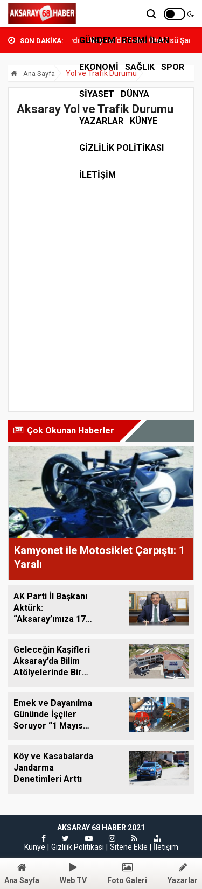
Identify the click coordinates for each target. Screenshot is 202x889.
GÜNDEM (97, 40)
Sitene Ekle (129, 847)
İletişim (166, 847)
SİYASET (96, 94)
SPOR (172, 67)
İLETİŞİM (97, 175)
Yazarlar (101, 121)
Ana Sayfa (33, 73)
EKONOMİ (99, 67)
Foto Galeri (127, 874)
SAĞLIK (140, 67)
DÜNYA (135, 94)
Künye (143, 121)
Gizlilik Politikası (121, 148)
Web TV (73, 874)
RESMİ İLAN (145, 40)
